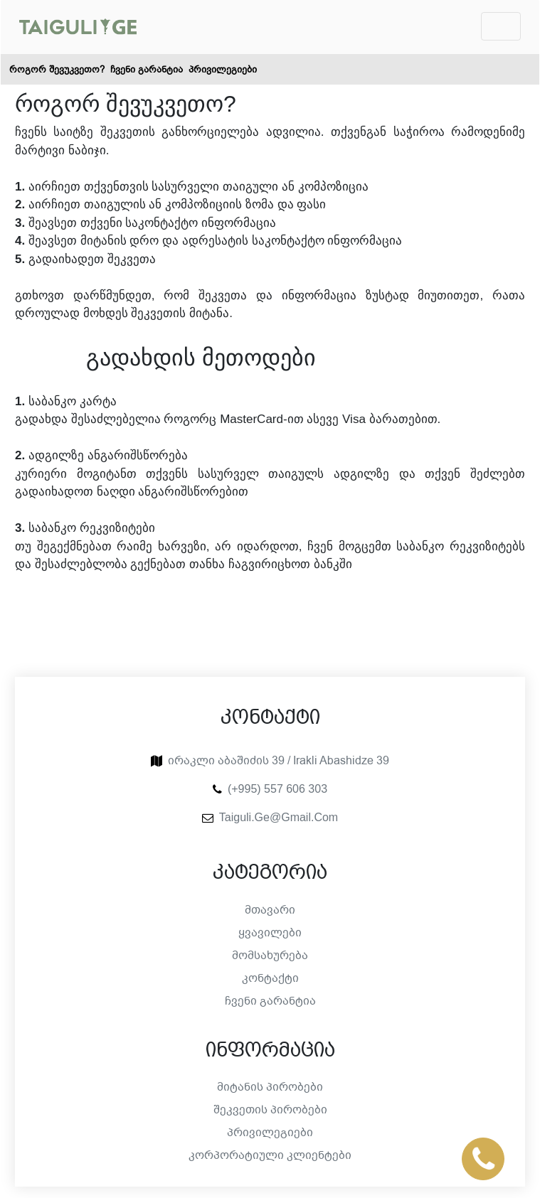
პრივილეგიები (223, 69)
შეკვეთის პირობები (270, 1110)
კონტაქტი (270, 978)
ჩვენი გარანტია (146, 69)
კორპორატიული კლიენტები (270, 1155)
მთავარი (270, 910)
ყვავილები (270, 933)
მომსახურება (270, 955)
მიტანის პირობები (270, 1087)
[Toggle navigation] (501, 26)
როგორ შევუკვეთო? (57, 69)
